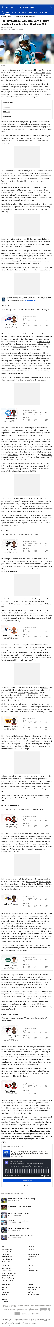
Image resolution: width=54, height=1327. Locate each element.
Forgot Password (33, 1294)
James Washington (11, 1036)
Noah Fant (31, 660)
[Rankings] (14, 12)
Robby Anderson (21, 366)
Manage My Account (34, 1287)
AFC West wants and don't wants (18, 1221)
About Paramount (33, 1254)
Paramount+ (32, 1257)
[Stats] (41, 12)
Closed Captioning (8, 1278)
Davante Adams (22, 982)
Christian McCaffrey (8, 366)
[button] (46, 12)
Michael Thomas (39, 73)
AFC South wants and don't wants (19, 1228)
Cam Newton (42, 342)
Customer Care (33, 1271)
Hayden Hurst (47, 455)
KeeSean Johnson (45, 882)
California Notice (7, 1280)
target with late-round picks (28, 97)
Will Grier (11, 344)
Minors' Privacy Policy (9, 1273)
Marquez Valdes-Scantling (10, 985)
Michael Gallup (10, 727)
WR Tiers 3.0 (6, 112)
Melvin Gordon (19, 660)
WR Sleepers (6, 107)
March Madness (7, 1259)
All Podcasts (27, 1185)
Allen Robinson (45, 921)
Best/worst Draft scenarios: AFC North (20, 1236)
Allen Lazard (10, 965)
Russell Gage (12, 452)
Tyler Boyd (8, 75)
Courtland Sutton (36, 87)
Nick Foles (35, 939)
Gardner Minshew (7, 599)
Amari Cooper (44, 741)
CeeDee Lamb (6, 741)
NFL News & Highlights (29, 16)
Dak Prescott (21, 789)
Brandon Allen (33, 693)
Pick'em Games (7, 1249)
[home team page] (8, 319)
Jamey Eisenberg (7, 27)
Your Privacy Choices (8, 1276)
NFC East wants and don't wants (18, 1213)
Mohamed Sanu (30, 439)
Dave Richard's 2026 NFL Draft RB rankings (22, 1199)
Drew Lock (44, 687)
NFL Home (3, 16)
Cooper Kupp (26, 75)
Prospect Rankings (18, 16)
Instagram (5, 1292)
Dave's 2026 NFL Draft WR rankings (19, 1206)
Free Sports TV (6, 1254)
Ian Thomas (45, 366)
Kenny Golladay (40, 75)
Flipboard (5, 1302)
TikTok (4, 1290)
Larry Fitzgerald (27, 879)
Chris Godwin (17, 75)
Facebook (5, 1294)
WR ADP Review (7, 116)
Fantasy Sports (7, 1252)
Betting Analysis (7, 1257)
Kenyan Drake (13, 884)
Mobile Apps (6, 1261)
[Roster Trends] (33, 12)
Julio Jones (25, 433)
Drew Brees (45, 358)
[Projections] (23, 12)
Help (29, 1268)
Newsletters (32, 1290)
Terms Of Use (6, 1268)
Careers (30, 1252)
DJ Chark (10, 549)
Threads (4, 1299)
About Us (31, 1249)
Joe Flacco (21, 693)
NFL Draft (10, 16)
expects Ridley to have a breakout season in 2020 (18, 471)
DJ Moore (10, 325)
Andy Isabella (31, 882)
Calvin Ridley (40, 84)
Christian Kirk (14, 89)
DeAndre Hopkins (7, 176)
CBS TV (30, 1259)
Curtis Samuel (33, 366)
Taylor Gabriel (10, 926)
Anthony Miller (15, 94)
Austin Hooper (13, 455)
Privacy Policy (6, 1271)
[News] (7, 12)
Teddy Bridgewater (19, 347)
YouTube (4, 1287)
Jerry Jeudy (38, 650)
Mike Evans (45, 173)
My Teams (31, 1292)
